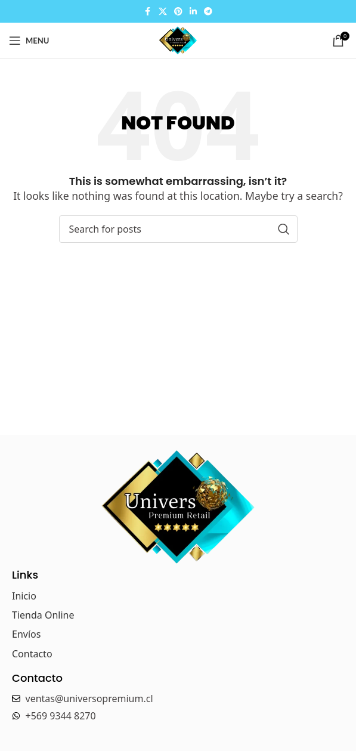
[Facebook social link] (148, 12)
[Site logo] (178, 39)
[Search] (178, 229)
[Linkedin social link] (193, 12)
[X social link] (163, 12)
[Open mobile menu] (29, 40)
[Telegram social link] (208, 12)
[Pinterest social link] (178, 12)
